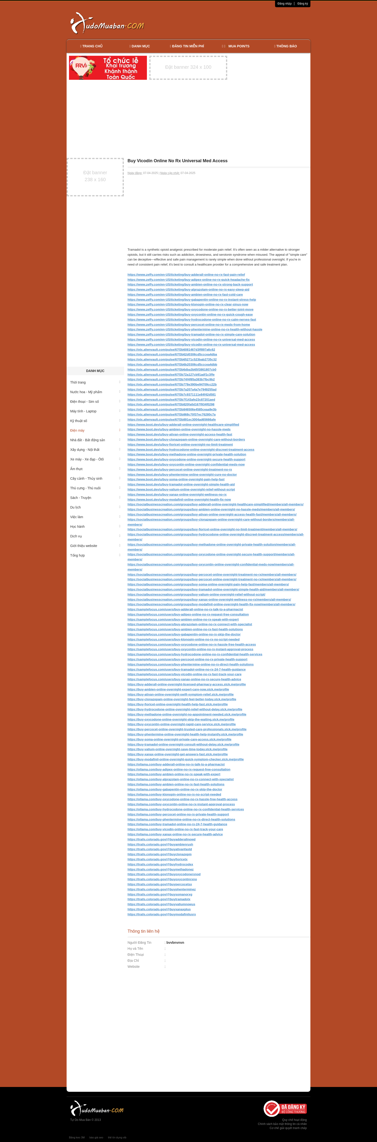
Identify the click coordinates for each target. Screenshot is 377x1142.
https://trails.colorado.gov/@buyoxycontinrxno (162, 879)
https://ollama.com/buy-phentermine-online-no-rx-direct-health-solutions (181, 819)
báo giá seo (96, 1137)
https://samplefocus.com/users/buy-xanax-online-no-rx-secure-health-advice (184, 679)
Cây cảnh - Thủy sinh (95, 478)
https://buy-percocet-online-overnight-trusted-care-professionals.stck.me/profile (187, 729)
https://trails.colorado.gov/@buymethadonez (161, 869)
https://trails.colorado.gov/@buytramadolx (159, 899)
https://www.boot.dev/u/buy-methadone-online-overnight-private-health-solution (187, 454)
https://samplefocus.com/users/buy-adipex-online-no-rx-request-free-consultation (188, 614)
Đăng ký (302, 3)
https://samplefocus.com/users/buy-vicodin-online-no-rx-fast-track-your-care (185, 674)
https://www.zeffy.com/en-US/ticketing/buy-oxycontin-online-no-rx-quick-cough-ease (190, 314)
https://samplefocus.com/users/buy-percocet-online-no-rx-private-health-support (187, 659)
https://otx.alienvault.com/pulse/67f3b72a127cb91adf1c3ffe (171, 374)
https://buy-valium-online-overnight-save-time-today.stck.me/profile (178, 749)
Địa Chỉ (133, 960)
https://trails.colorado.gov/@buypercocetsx (160, 884)
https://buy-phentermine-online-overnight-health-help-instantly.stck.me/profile (185, 734)
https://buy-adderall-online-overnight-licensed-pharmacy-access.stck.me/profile (187, 684)
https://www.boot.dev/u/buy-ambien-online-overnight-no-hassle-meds (179, 429)
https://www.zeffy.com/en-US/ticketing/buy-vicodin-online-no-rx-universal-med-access (191, 339)
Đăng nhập (284, 3)
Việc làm (95, 517)
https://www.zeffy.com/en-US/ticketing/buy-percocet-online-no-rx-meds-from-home (189, 324)
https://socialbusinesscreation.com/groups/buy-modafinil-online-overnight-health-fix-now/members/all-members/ (211, 604)
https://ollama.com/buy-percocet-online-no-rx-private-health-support (178, 814)
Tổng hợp (95, 555)
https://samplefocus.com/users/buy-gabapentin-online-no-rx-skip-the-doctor (184, 634)
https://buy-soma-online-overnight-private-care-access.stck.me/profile (180, 739)
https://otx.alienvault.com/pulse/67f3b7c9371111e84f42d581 (172, 394)
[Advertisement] (239, 23)
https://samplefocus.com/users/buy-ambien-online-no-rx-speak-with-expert (183, 619)
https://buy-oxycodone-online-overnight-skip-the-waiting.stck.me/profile (181, 719)
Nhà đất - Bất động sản (95, 440)
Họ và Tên (135, 948)
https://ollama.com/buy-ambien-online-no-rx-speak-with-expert (174, 774)
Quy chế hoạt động (294, 1120)
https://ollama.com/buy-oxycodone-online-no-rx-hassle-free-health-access (183, 799)
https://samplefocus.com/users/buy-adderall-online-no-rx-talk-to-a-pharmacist (185, 609)
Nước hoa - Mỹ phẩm (95, 392)
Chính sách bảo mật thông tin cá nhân (282, 1124)
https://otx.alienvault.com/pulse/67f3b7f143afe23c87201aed (171, 399)
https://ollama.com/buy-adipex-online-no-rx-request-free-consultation (179, 769)
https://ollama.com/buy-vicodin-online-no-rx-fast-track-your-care (175, 829)
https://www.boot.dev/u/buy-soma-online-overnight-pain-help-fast (176, 479)
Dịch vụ (95, 536)
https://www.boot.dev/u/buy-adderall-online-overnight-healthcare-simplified (183, 424)
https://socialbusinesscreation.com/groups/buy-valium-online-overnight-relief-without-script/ (196, 594)
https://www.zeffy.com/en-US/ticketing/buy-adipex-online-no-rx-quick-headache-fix (189, 279)
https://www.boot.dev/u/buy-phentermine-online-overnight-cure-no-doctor (182, 474)
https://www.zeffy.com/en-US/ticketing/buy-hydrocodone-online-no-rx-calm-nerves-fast (192, 319)
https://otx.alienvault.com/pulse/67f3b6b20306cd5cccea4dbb (172, 364)
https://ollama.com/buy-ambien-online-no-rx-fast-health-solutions (176, 784)
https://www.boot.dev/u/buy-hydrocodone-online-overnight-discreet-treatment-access (191, 449)
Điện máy (95, 430)
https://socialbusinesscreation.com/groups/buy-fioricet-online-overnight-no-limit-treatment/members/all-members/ (212, 529)
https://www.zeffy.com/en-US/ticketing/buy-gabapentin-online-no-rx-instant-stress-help (192, 299)
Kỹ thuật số (95, 421)
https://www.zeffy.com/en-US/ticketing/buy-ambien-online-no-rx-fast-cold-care (185, 294)
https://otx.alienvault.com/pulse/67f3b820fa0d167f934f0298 (171, 404)
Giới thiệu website (95, 546)
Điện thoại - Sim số (95, 401)
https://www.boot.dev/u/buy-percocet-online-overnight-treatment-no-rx (180, 469)
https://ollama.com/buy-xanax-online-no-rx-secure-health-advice (175, 834)
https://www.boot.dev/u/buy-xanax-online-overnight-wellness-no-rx (177, 494)
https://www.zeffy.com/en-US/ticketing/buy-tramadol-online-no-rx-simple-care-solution (191, 334)
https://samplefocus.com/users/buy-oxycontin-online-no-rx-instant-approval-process (190, 649)
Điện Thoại (136, 954)
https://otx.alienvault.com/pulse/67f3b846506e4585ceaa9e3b (172, 409)
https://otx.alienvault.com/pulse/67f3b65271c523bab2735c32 (172, 359)
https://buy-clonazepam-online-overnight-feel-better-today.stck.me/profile (182, 699)
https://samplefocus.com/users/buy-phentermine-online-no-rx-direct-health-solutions (191, 664)
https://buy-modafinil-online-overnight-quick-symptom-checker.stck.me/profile (186, 759)
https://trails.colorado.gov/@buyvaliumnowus (161, 904)
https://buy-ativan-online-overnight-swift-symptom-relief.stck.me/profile (181, 694)
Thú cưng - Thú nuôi (95, 488)
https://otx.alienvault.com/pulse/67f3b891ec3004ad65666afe (172, 419)
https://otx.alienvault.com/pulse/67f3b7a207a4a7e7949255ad (172, 389)
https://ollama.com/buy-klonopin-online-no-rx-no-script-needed (174, 794)
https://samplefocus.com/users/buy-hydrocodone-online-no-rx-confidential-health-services (195, 654)
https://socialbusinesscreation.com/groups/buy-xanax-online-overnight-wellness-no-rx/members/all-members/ (209, 599)
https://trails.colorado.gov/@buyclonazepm (160, 854)
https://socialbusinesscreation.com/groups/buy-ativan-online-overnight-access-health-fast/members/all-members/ (212, 514)
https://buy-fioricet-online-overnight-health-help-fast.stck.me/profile (178, 704)
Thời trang (95, 382)
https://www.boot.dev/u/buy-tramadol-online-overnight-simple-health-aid (181, 484)
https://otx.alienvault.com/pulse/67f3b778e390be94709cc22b (172, 384)
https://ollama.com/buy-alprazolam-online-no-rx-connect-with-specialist (181, 779)
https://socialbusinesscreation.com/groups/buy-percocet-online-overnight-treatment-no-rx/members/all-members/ (212, 574)
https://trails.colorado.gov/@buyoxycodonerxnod (164, 874)
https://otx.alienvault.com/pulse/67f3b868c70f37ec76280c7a (172, 414)
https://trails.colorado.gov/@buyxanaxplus (159, 909)
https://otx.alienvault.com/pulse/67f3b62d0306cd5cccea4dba (172, 354)
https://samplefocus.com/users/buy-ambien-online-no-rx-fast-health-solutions (185, 629)
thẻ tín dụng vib (117, 1137)
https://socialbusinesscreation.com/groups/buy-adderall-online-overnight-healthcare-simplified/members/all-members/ (216, 504)
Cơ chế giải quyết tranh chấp (288, 1128)
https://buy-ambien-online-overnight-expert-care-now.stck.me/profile (178, 689)
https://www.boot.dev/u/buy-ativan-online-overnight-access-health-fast (180, 434)
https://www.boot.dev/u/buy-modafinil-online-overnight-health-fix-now (179, 499)
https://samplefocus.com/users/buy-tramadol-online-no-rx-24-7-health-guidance (187, 669)
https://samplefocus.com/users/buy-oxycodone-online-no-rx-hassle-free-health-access (192, 644)
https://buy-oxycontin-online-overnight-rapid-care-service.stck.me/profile (182, 724)
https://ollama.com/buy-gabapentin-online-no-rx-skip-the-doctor (175, 789)
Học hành (95, 526)
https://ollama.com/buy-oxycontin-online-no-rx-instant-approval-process (181, 804)
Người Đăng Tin (139, 942)
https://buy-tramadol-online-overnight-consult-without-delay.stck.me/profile (183, 744)
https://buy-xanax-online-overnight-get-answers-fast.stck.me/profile (178, 754)
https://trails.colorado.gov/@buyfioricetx (158, 859)
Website (134, 966)
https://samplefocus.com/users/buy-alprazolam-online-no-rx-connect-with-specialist (190, 624)
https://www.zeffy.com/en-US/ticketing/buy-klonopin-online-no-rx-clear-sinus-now (188, 304)
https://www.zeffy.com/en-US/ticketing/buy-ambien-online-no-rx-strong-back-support (190, 284)
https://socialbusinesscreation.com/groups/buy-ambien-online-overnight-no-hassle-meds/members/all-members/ (211, 509)
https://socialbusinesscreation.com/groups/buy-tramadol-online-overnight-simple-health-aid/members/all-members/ (213, 589)
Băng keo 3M (77, 1137)
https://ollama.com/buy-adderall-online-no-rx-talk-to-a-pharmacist (176, 764)
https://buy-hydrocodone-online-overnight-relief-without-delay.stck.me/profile (185, 709)
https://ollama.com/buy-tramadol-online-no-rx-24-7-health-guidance (177, 824)
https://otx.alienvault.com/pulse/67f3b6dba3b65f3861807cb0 (172, 369)
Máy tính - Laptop (95, 411)
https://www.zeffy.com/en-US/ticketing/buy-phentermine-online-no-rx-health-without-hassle (195, 329)
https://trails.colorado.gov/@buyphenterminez (162, 889)
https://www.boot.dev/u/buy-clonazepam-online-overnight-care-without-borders (186, 439)
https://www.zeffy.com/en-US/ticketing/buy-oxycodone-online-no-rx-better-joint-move (191, 309)
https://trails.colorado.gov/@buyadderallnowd (162, 839)
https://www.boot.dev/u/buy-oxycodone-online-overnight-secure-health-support (186, 459)
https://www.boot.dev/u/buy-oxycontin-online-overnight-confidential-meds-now (186, 464)
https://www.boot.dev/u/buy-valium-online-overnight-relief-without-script (181, 489)
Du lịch (95, 507)
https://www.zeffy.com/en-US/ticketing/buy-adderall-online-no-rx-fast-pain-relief (186, 274)
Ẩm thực (95, 469)
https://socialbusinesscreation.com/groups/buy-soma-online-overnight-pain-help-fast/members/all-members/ (208, 584)
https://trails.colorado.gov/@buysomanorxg (160, 894)
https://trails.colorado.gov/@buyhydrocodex (160, 864)
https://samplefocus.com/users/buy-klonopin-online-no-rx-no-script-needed (184, 639)
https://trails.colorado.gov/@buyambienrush (160, 844)
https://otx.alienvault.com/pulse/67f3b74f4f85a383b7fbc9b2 (171, 379)
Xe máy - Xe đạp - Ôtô (95, 459)
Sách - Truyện (95, 498)
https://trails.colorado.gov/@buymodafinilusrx (162, 914)
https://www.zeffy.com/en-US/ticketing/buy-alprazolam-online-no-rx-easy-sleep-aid (188, 289)
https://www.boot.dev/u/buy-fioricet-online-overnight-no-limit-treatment (180, 444)
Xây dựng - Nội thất (95, 450)
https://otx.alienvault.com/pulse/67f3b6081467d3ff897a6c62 (171, 349)
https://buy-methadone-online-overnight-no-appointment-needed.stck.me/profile (187, 714)
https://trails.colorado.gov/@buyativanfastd (160, 849)
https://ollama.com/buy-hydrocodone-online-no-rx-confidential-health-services (186, 809)
